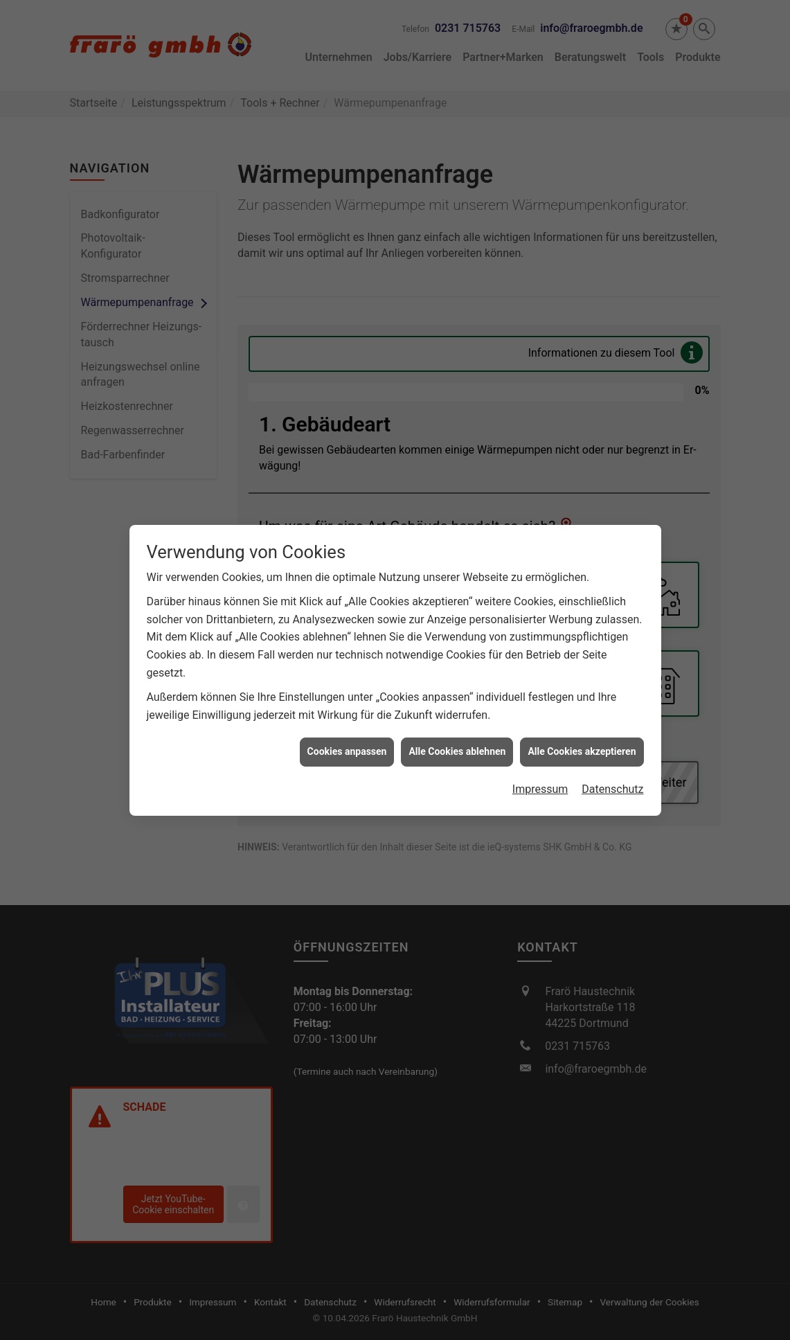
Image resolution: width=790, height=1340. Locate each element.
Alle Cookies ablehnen (457, 744)
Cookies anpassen (347, 744)
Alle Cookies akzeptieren (582, 744)
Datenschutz (612, 782)
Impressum (540, 782)
